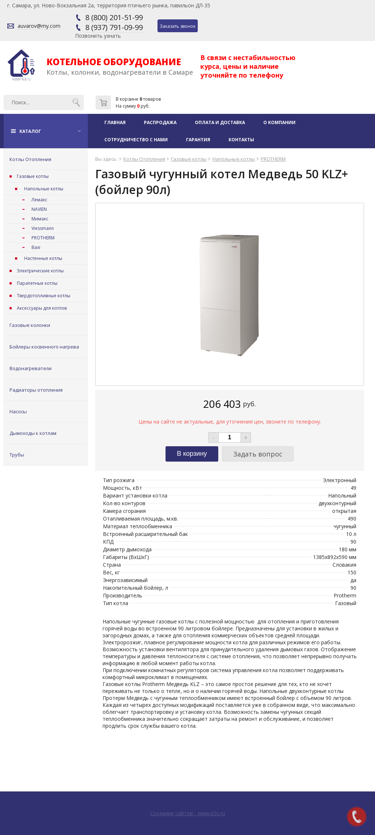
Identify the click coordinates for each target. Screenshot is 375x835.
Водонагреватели (31, 368)
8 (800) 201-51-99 (114, 17)
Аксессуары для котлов (42, 308)
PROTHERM (43, 238)
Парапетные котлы (37, 283)
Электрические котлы (40, 271)
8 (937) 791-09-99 (114, 27)
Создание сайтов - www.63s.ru (187, 813)
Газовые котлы (33, 176)
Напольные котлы (43, 189)
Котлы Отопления (30, 159)
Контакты (241, 140)
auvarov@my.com (39, 25)
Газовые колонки (30, 325)
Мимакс (39, 219)
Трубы (17, 454)
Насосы (18, 411)
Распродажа (160, 122)
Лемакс (39, 200)
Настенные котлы (43, 258)
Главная (115, 122)
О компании (279, 122)
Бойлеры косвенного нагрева (44, 346)
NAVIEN (39, 209)
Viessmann (42, 228)
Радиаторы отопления (36, 390)
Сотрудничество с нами (136, 140)
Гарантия (198, 140)
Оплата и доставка (220, 122)
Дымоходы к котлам (33, 433)
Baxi (35, 247)
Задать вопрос (257, 454)
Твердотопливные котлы (43, 295)
